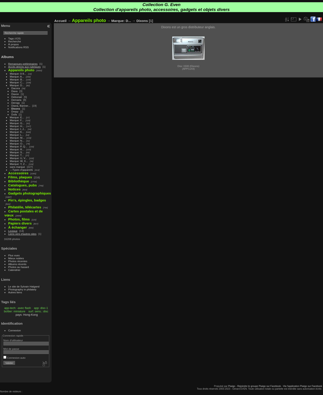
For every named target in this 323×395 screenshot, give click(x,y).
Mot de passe (11, 348)
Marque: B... (17, 79)
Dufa (14, 114)
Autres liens (15, 292)
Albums (7, 57)
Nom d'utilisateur (13, 340)
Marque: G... (17, 123)
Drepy (14, 111)
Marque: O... (17, 143)
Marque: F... (17, 120)
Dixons (15, 108)
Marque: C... (17, 82)
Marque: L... (17, 134)
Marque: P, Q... (18, 146)
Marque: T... (17, 155)
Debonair (16, 96)
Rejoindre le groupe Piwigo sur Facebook (259, 386)
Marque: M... (17, 137)
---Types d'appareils (21, 169)
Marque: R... (17, 149)
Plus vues (14, 255)
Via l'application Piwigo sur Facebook (302, 386)
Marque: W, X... (19, 161)
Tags (11, 38)
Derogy (15, 102)
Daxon (15, 94)
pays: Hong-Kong (26, 314)
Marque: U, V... (18, 158)
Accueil (60, 21)
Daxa (14, 91)
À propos (13, 44)
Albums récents (17, 264)
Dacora (15, 88)
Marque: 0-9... (18, 73)
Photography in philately (22, 289)
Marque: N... (17, 140)
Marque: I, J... (18, 128)
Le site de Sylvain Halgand (23, 286)
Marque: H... (17, 126)
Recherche (14, 41)
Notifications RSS (18, 47)
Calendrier (14, 269)
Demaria (16, 99)
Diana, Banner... (20, 105)
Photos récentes (17, 261)
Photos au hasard (18, 266)
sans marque (17, 166)
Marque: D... (17, 85)
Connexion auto (14, 357)
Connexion (14, 330)
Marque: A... (17, 76)
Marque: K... (17, 131)
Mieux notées (16, 258)
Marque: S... (17, 152)
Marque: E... (17, 117)
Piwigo (231, 386)
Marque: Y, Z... (18, 163)
